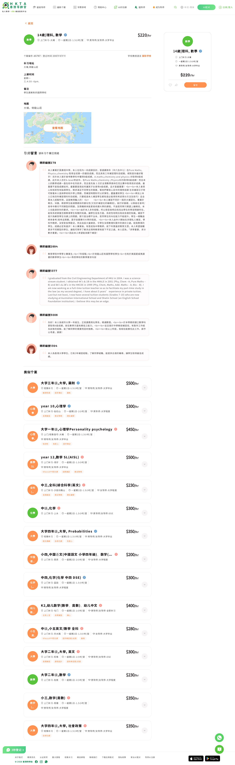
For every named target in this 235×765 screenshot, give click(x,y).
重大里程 (56, 757)
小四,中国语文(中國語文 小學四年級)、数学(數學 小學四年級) (77, 554)
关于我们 (19, 757)
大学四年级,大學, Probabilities (66, 531)
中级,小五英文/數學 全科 (60, 628)
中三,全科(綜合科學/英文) (61, 485)
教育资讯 (31, 757)
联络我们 (93, 757)
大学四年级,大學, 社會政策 (61, 726)
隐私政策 (122, 757)
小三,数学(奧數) (53, 698)
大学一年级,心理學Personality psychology (77, 429)
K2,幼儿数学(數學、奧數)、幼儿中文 (69, 605)
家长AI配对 (136, 757)
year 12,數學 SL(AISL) (60, 457)
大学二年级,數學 (53, 675)
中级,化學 (48, 508)
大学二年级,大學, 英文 (58, 652)
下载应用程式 (108, 757)
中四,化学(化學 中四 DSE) (61, 577)
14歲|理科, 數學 (49, 35)
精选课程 (81, 757)
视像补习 (69, 757)
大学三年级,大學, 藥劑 (58, 383)
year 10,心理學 (53, 406)
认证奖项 (44, 757)
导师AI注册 (150, 757)
